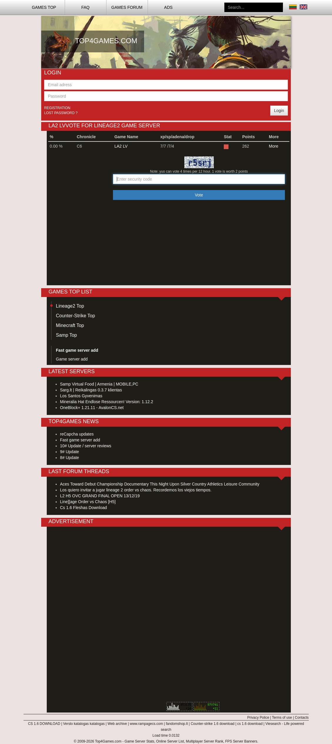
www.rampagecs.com (146, 724)
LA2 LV (121, 146)
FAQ (85, 7)
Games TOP (44, 7)
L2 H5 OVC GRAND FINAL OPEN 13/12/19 (100, 495)
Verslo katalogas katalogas (84, 724)
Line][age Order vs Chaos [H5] (88, 501)
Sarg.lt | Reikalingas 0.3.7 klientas (91, 390)
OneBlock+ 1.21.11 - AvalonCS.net (92, 407)
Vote (199, 195)
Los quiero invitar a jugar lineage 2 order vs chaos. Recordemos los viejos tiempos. (135, 490)
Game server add (72, 359)
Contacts (302, 717)
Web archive (117, 724)
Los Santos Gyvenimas (81, 395)
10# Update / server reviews (85, 445)
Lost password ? (61, 113)
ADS (168, 7)
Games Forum (127, 7)
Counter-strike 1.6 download (212, 724)
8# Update (69, 457)
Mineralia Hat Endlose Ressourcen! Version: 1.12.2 (106, 401)
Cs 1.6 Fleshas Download (83, 507)
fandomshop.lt (177, 724)
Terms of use (282, 717)
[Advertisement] (222, 74)
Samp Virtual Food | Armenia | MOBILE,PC (99, 384)
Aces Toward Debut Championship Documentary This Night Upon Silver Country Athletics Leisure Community (159, 484)
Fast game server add (80, 440)
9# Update (69, 451)
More (273, 146)
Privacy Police (258, 717)
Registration (57, 108)
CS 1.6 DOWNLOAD (44, 724)
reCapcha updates (77, 434)
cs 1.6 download (250, 724)
